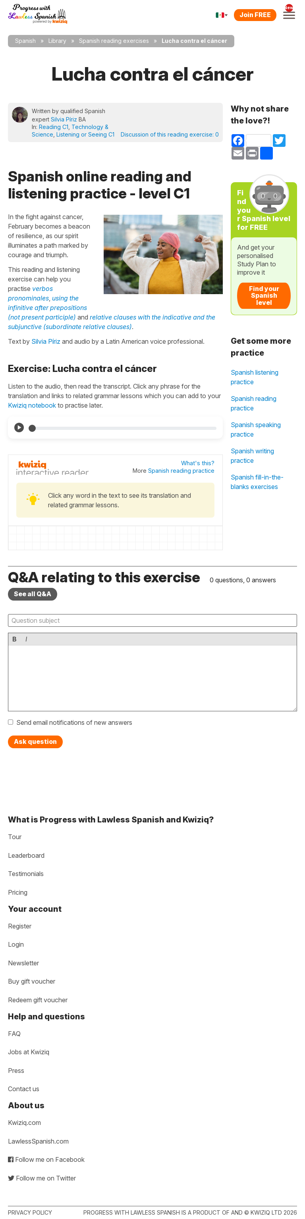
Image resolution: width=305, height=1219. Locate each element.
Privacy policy (30, 1212)
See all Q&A (32, 594)
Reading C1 (53, 126)
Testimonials (26, 874)
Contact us (23, 1089)
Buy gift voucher (31, 981)
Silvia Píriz (64, 119)
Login (16, 944)
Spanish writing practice (252, 455)
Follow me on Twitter (42, 1178)
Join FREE (255, 15)
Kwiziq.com (24, 1123)
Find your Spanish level (264, 295)
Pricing (17, 892)
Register (19, 926)
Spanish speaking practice (256, 429)
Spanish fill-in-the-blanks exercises (257, 482)
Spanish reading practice (181, 470)
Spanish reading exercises (114, 40)
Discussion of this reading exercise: (170, 134)
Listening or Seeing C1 (85, 134)
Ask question (35, 741)
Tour (14, 837)
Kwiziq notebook (32, 405)
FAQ (14, 1034)
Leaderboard (26, 855)
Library (57, 40)
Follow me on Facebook (46, 1159)
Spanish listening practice (254, 377)
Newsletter (23, 963)
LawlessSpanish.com (38, 1141)
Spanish (25, 40)
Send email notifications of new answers (74, 722)
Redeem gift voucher (38, 1000)
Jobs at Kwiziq (28, 1052)
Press (16, 1071)
